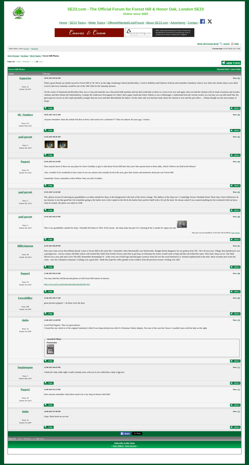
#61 (238, 78)
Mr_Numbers (25, 114)
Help (235, 43)
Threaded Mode (223, 69)
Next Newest (130, 446)
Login (26, 49)
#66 (238, 217)
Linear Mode (235, 69)
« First (18, 61)
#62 (238, 115)
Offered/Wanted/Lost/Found (126, 22)
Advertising (178, 22)
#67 (238, 246)
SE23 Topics (77, 22)
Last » (41, 61)
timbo (25, 320)
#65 (238, 192)
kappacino (25, 78)
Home (63, 22)
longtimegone (25, 367)
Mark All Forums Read (208, 43)
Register (34, 49)
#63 (238, 137)
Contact (193, 22)
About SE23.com (157, 22)
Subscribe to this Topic (124, 443)
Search (224, 43)
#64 (238, 161)
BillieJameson (25, 245)
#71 (238, 367)
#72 (238, 389)
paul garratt (25, 136)
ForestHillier (25, 298)
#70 (238, 320)
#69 (238, 298)
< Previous (25, 61)
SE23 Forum (13, 56)
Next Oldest (118, 446)
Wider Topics (96, 22)
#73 (238, 411)
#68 (238, 273)
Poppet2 (25, 161)
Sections (24, 56)
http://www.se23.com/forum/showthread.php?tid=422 (67, 284)
